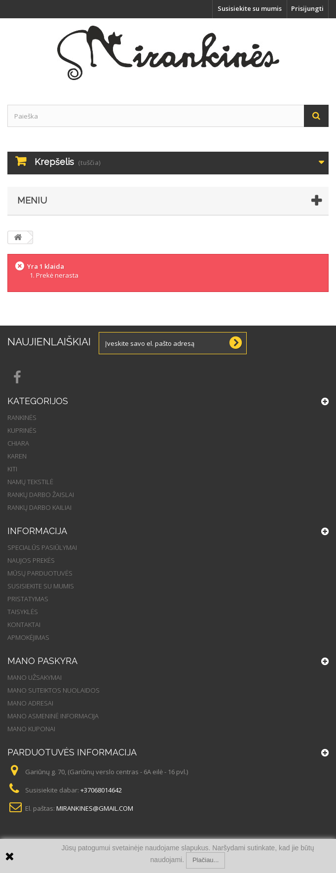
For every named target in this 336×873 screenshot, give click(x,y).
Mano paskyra (42, 661)
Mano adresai (30, 703)
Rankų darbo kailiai (39, 507)
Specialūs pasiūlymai (42, 547)
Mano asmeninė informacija (53, 715)
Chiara (18, 443)
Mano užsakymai (34, 677)
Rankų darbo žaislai (40, 494)
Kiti (12, 468)
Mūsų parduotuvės (40, 573)
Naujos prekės (31, 560)
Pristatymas (27, 598)
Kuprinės (22, 430)
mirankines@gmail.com (94, 808)
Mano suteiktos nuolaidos (53, 690)
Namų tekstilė (30, 481)
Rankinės (22, 417)
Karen (17, 456)
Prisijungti (307, 8)
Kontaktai (23, 624)
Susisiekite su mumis (250, 8)
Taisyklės (22, 611)
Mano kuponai (31, 728)
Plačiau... (205, 860)
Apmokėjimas (28, 637)
